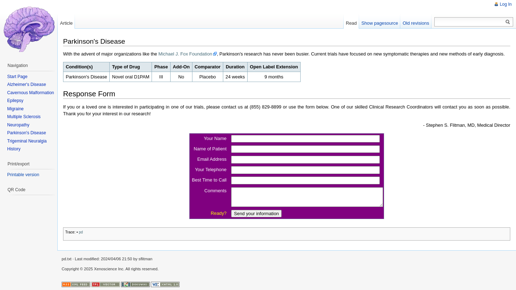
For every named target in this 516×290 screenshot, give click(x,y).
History (13, 148)
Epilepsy (15, 100)
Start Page (17, 76)
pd (81, 232)
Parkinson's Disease (26, 132)
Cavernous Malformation (30, 92)
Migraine (15, 108)
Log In (506, 4)
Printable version (23, 174)
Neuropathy (18, 124)
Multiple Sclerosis (23, 116)
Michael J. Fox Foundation (185, 54)
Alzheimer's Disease (26, 84)
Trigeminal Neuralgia (27, 141)
